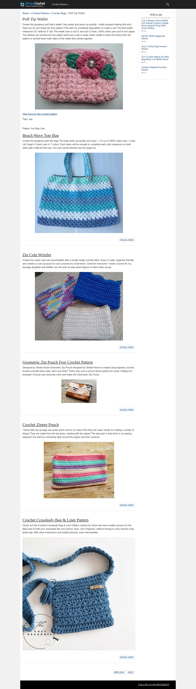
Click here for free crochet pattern (39, 114)
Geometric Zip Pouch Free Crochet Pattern (57, 362)
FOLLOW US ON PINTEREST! (153, 684)
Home (25, 13)
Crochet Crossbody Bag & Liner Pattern (55, 520)
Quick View (127, 239)
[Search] (167, 4)
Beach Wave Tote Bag (40, 135)
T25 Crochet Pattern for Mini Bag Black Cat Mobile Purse (155, 58)
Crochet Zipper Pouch (40, 424)
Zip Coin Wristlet (36, 254)
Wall (30, 119)
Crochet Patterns (59, 4)
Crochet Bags (59, 13)
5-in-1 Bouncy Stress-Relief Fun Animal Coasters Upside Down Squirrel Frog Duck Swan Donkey (154, 24)
